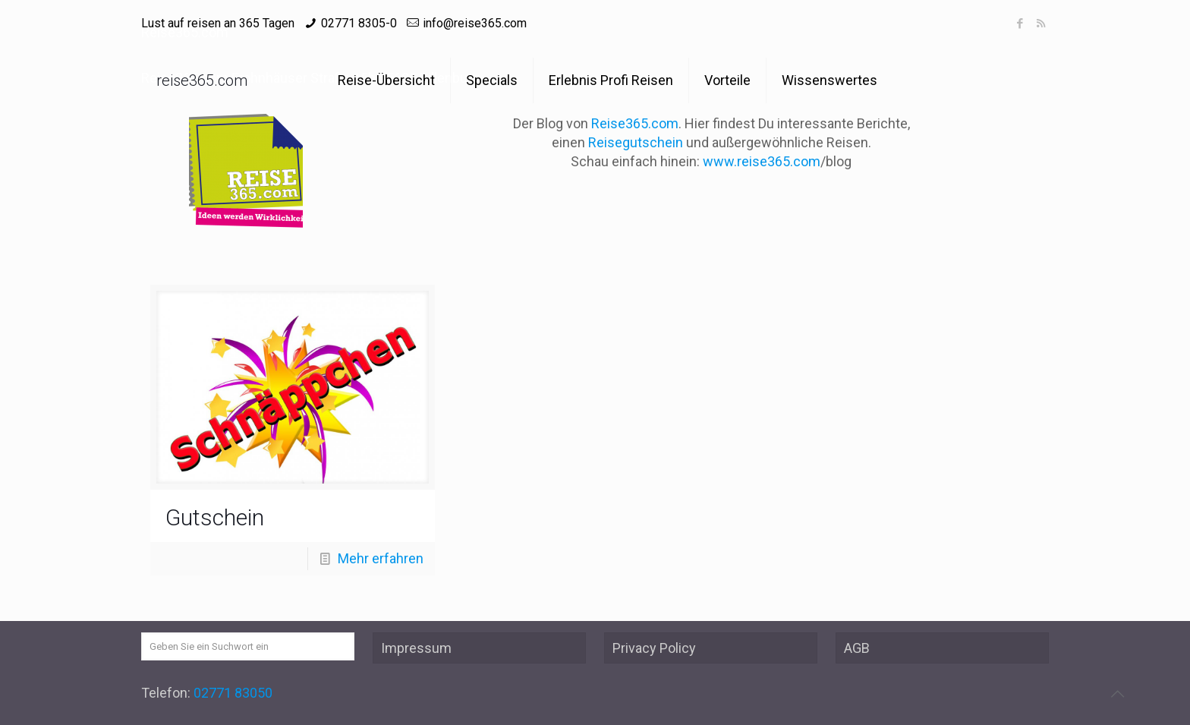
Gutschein (214, 517)
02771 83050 (233, 693)
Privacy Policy (654, 648)
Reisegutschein (635, 142)
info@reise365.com (475, 23)
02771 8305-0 (359, 23)
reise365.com (201, 80)
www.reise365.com (761, 161)
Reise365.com (634, 123)
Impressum (416, 648)
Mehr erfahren (380, 558)
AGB (857, 648)
